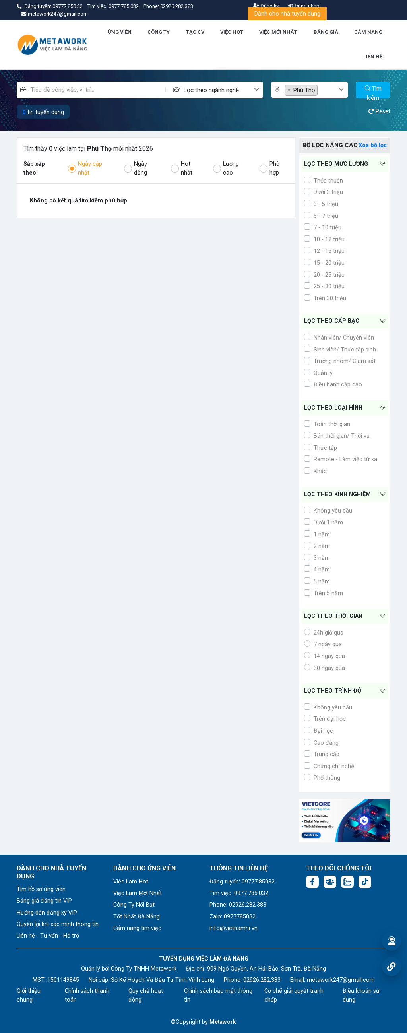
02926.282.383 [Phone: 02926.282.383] (262, 980)
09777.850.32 (68, 6)
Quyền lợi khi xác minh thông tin (58, 924)
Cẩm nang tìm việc (137, 928)
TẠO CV (195, 32)
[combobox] (223, 90)
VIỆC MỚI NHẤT (278, 32)
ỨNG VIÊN (120, 32)
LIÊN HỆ (372, 57)
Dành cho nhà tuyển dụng (287, 13)
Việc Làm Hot (130, 881)
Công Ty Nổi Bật (134, 904)
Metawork (222, 1022)
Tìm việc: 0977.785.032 (238, 893)
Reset (379, 111)
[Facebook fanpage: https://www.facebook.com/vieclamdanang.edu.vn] (312, 882)
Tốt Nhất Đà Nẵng (136, 916)
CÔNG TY (158, 32)
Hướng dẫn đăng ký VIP (47, 912)
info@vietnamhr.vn (233, 928)
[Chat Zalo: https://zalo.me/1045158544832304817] (347, 882)
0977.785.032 (124, 6)
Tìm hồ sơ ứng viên (41, 889)
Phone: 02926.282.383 (237, 904)
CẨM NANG (368, 32)
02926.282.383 (176, 6)
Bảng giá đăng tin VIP (44, 900)
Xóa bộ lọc (373, 145)
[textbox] (218, 90)
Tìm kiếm (373, 91)
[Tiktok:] (365, 882)
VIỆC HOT (231, 32)
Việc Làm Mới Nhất (137, 893)
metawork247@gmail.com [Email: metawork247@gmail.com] (341, 980)
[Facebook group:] (330, 882)
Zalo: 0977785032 (232, 916)
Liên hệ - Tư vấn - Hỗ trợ (48, 935)
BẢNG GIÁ (326, 32)
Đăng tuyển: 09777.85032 (242, 881)
